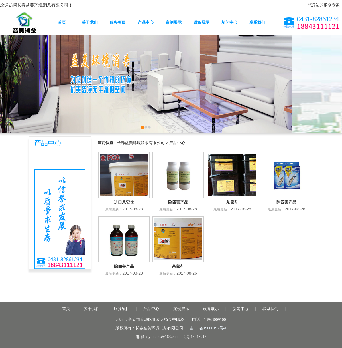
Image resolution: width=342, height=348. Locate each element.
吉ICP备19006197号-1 (208, 328)
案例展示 (181, 309)
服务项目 (122, 309)
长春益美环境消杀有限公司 (141, 142)
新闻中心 (241, 309)
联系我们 (270, 309)
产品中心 (177, 142)
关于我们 (92, 309)
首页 (66, 309)
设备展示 (211, 309)
